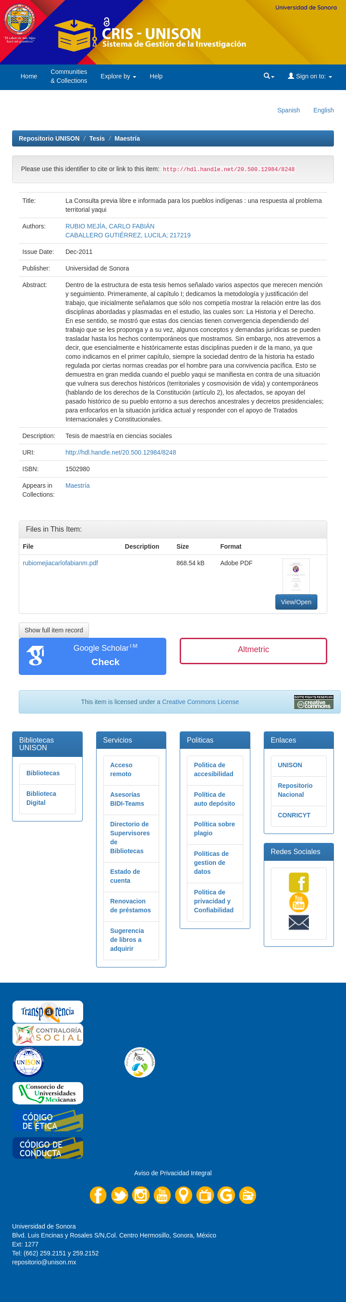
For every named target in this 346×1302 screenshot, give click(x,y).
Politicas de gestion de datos (211, 862)
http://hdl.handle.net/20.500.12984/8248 (120, 452)
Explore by (118, 76)
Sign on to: (310, 76)
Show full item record (54, 630)
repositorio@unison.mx (44, 1262)
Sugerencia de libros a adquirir (127, 939)
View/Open (296, 602)
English (323, 110)
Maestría (127, 138)
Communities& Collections (69, 76)
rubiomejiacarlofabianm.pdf (60, 563)
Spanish (288, 110)
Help (156, 76)
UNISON (290, 765)
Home (29, 76)
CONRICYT (294, 815)
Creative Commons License (200, 701)
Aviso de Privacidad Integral (172, 1173)
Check (105, 662)
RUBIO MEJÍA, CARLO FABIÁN (109, 226)
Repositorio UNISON (49, 138)
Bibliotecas (43, 773)
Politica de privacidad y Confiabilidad (214, 901)
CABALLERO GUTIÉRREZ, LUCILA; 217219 (127, 235)
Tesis (97, 138)
